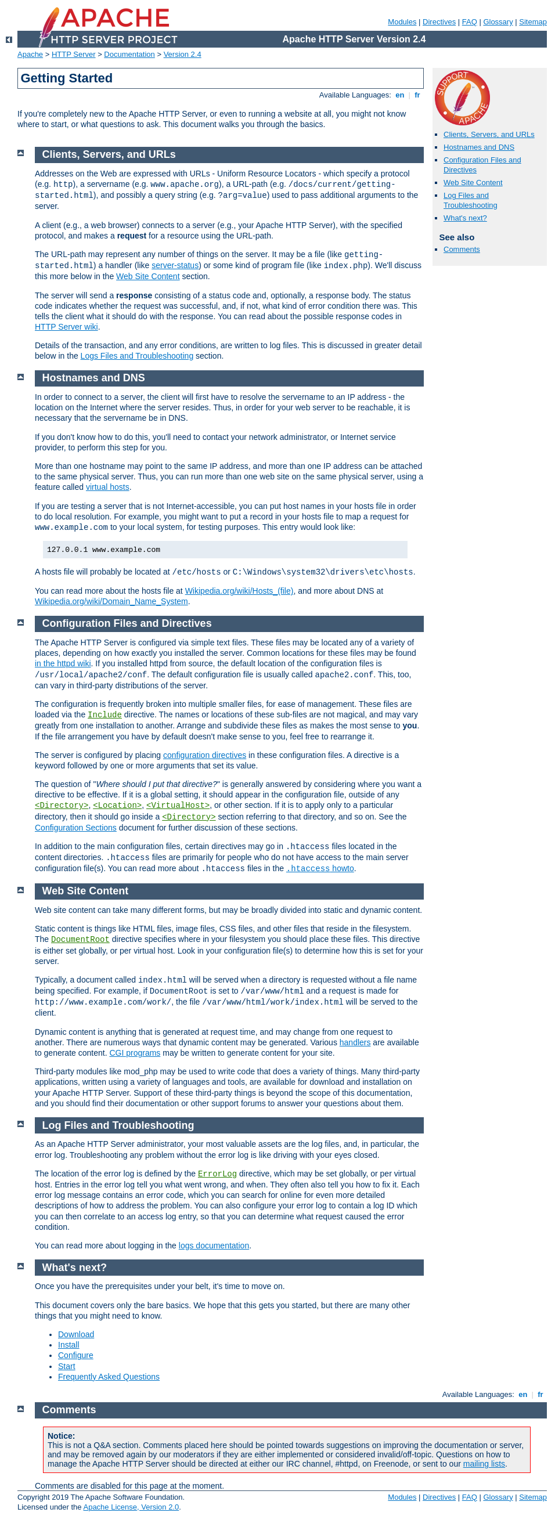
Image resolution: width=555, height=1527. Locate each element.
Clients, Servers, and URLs (489, 134)
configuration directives (204, 755)
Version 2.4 (182, 54)
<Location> (117, 805)
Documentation (129, 54)
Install (69, 1344)
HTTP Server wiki (66, 326)
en (400, 95)
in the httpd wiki (63, 663)
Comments (462, 249)
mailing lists (484, 1463)
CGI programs (134, 1052)
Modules (402, 21)
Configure (75, 1355)
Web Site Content (473, 182)
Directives (439, 21)
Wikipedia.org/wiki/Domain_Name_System (111, 601)
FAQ (469, 21)
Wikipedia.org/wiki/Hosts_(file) (239, 590)
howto (320, 868)
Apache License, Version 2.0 (131, 1507)
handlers (355, 1042)
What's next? (465, 218)
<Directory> (61, 805)
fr (418, 95)
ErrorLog (217, 1174)
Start (66, 1366)
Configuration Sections (76, 827)
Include (105, 715)
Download (76, 1334)
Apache (30, 54)
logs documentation (214, 1245)
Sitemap (533, 21)
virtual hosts (107, 487)
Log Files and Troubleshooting (471, 200)
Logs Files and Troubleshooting (137, 355)
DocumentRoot (80, 939)
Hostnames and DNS (479, 147)
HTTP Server (74, 54)
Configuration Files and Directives (127, 623)
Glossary (498, 21)
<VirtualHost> (178, 805)
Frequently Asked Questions (109, 1376)
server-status (175, 265)
